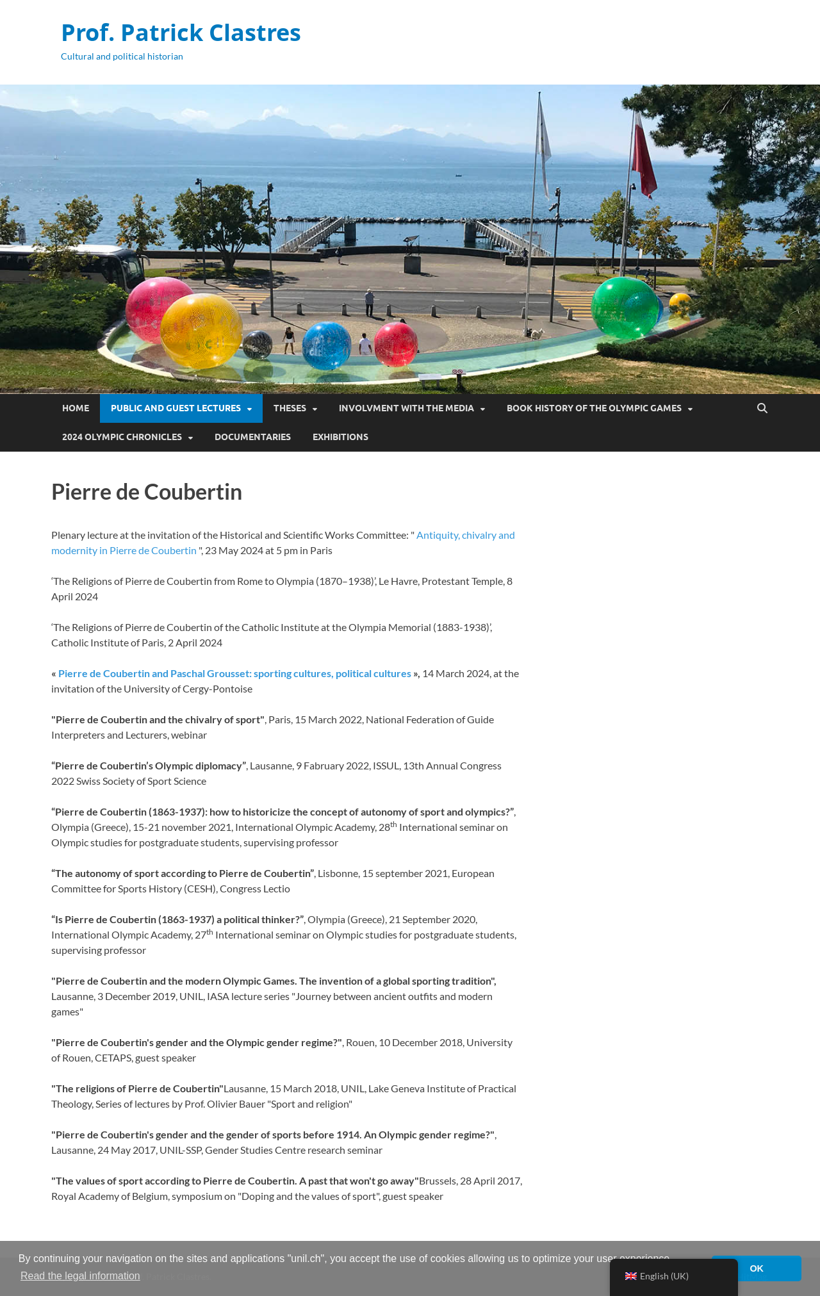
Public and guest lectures (176, 408)
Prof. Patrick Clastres (181, 32)
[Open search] (762, 408)
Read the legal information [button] (80, 1275)
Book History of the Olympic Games (594, 408)
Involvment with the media (406, 408)
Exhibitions (340, 437)
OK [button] (757, 1268)
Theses (290, 408)
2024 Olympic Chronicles (122, 437)
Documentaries (253, 437)
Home (75, 408)
